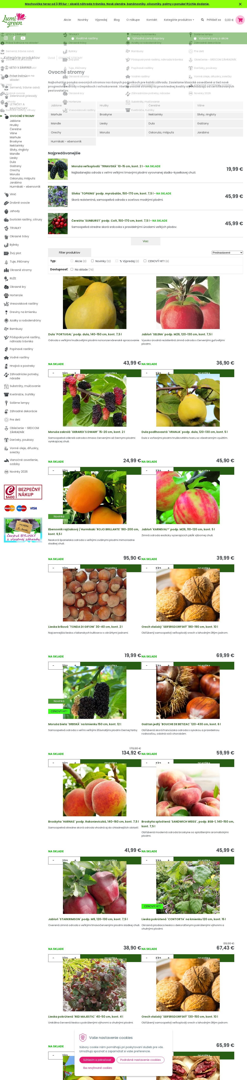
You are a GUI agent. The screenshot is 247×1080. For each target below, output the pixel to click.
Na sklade (84, 270)
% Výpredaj (129, 261)
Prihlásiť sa (214, 20)
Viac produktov (145, 938)
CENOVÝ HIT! (158, 261)
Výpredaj (101, 20)
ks (67, 376)
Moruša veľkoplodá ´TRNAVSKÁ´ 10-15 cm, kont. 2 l (107, 166)
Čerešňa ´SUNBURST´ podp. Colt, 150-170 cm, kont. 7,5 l (111, 221)
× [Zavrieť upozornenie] (240, 4)
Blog (58, 1034)
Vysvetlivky (118, 1018)
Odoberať (188, 1069)
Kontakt (60, 1042)
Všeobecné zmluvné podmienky (133, 1026)
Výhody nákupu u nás (125, 1010)
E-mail (179, 1023)
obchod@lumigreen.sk (23, 1034)
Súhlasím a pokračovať (97, 1059)
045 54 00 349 (18, 1030)
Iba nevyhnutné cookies (97, 1067)
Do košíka (95, 376)
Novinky (83, 20)
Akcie (67, 20)
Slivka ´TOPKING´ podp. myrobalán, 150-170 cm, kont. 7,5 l (112, 193)
